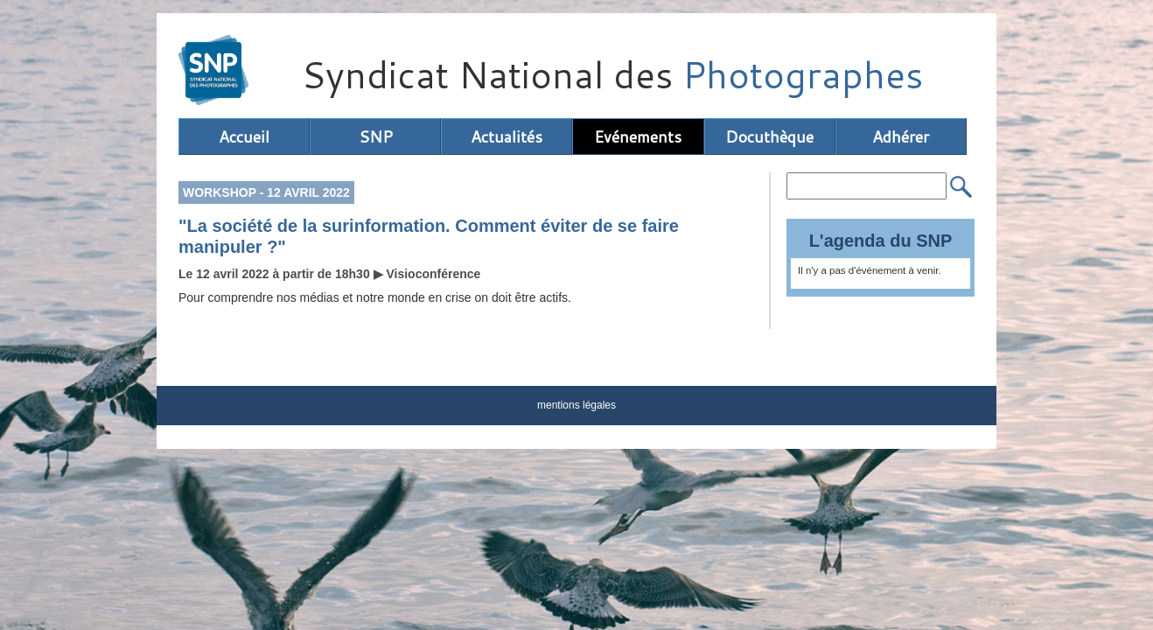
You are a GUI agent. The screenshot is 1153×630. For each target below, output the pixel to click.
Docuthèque (769, 136)
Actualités (506, 136)
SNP (376, 136)
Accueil (244, 136)
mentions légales (576, 405)
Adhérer (900, 136)
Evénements (637, 136)
